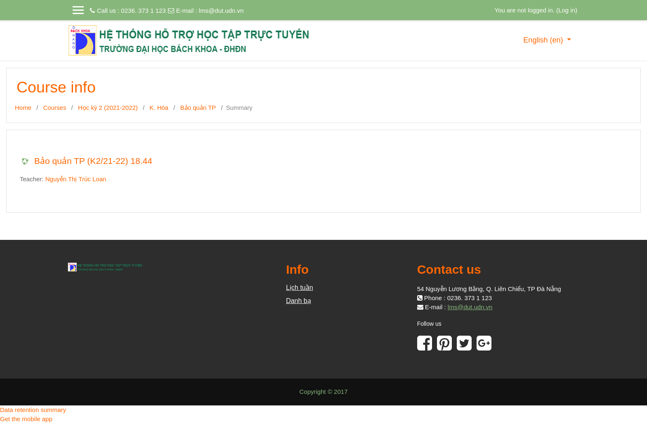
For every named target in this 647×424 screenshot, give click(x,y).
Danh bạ (298, 300)
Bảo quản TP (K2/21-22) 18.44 (93, 161)
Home (23, 107)
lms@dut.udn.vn (221, 10)
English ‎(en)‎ (544, 40)
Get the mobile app (26, 418)
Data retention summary (33, 409)
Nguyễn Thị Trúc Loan (75, 178)
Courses (54, 107)
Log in (566, 10)
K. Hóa (158, 107)
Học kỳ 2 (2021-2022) (108, 107)
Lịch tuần (299, 287)
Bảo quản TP (198, 107)
